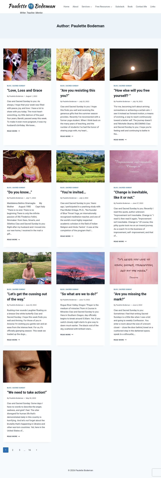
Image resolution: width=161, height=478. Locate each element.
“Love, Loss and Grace (24, 90)
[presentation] (27, 65)
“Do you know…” (19, 192)
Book (130, 6)
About (75, 6)
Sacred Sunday (18, 86)
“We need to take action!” (27, 392)
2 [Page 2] (12, 450)
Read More (13, 131)
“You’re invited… (73, 192)
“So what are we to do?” (79, 294)
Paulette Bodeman (16, 96)
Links (152, 6)
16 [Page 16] (29, 450)
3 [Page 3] (19, 450)
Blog (9, 86)
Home (66, 6)
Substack (119, 6)
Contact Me (141, 6)
